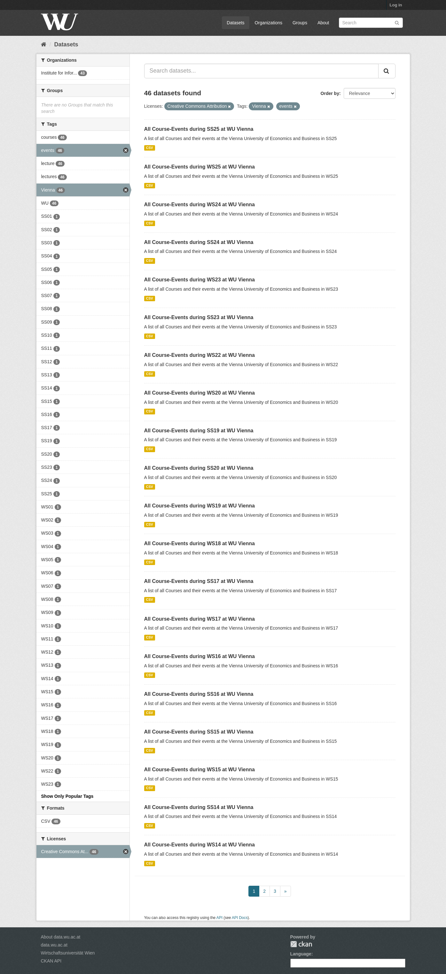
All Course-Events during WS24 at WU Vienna (199, 204)
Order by (330, 93)
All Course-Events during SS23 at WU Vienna (199, 317)
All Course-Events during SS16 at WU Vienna (199, 694)
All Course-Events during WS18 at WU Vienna (199, 543)
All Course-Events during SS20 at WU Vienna (199, 468)
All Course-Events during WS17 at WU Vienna (199, 619)
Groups (300, 22)
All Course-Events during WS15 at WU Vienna (199, 769)
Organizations (268, 22)
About (323, 22)
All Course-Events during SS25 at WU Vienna (199, 129)
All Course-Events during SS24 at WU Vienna (199, 242)
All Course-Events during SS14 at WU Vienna (199, 807)
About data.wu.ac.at (61, 936)
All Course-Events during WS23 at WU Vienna (199, 279)
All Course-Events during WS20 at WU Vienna (199, 393)
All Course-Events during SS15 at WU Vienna (199, 731)
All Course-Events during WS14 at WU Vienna (199, 844)
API (219, 917)
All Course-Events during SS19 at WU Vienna (199, 430)
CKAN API (51, 960)
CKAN (301, 944)
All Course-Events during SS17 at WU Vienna (199, 581)
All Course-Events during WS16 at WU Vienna (199, 656)
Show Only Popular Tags (67, 796)
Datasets (235, 22)
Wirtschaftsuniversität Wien (68, 952)
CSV (149, 148)
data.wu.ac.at (54, 944)
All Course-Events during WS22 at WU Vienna (199, 355)
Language (300, 953)
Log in (396, 5)
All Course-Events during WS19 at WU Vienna (199, 505)
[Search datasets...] (261, 71)
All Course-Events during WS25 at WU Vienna (199, 166)
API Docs (240, 917)
